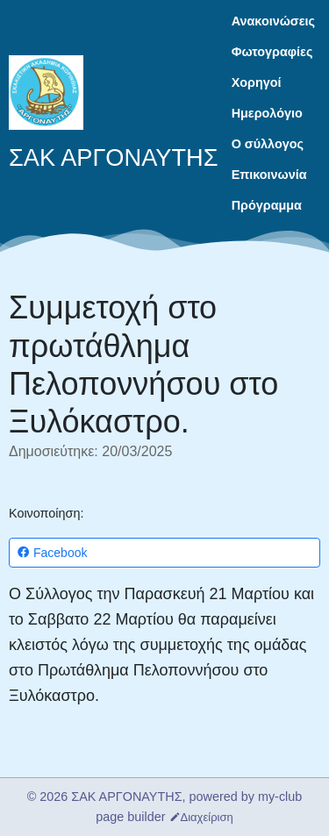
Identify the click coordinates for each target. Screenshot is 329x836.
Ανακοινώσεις (273, 21)
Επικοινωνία (269, 175)
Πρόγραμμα (267, 205)
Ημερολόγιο (267, 113)
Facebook (52, 553)
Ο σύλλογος (268, 144)
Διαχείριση (201, 817)
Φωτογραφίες (272, 52)
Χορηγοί (257, 82)
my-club (280, 797)
